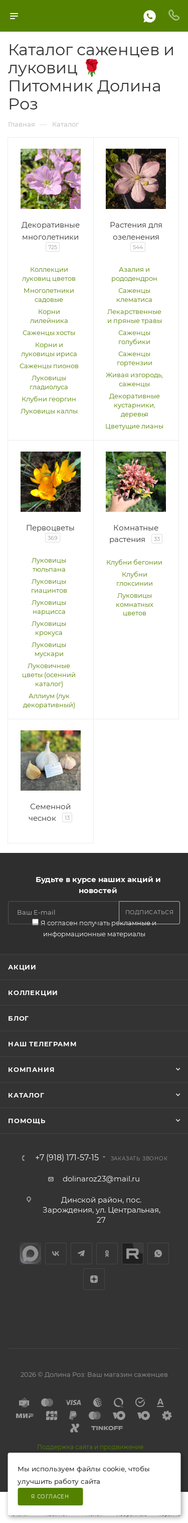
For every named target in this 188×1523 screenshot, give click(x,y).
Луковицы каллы (49, 411)
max (30, 1253)
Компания (31, 1069)
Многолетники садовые (49, 294)
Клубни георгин (49, 399)
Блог (18, 1018)
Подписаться (149, 912)
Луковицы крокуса (49, 627)
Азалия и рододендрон (134, 273)
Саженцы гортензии (134, 358)
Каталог (26, 1095)
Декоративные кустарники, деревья (134, 405)
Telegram (81, 1253)
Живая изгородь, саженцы (134, 379)
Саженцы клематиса (134, 294)
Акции (22, 967)
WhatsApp (158, 1253)
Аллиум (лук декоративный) (49, 700)
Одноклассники (107, 1253)
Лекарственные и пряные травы (134, 315)
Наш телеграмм (42, 1044)
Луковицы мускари (49, 649)
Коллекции (33, 993)
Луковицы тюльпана (49, 564)
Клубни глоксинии (134, 578)
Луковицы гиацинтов (49, 585)
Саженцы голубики (134, 337)
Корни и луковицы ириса (49, 349)
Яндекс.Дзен (94, 1279)
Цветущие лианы (134, 426)
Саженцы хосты (49, 333)
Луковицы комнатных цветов (134, 604)
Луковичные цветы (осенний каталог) (49, 675)
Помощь (27, 1121)
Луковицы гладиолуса (49, 382)
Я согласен (50, 1496)
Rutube (132, 1253)
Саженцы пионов (49, 366)
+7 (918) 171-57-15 (67, 1158)
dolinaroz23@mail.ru (101, 1178)
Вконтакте (56, 1253)
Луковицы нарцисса (49, 606)
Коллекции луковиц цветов (49, 273)
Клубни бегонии (134, 562)
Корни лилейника (49, 315)
